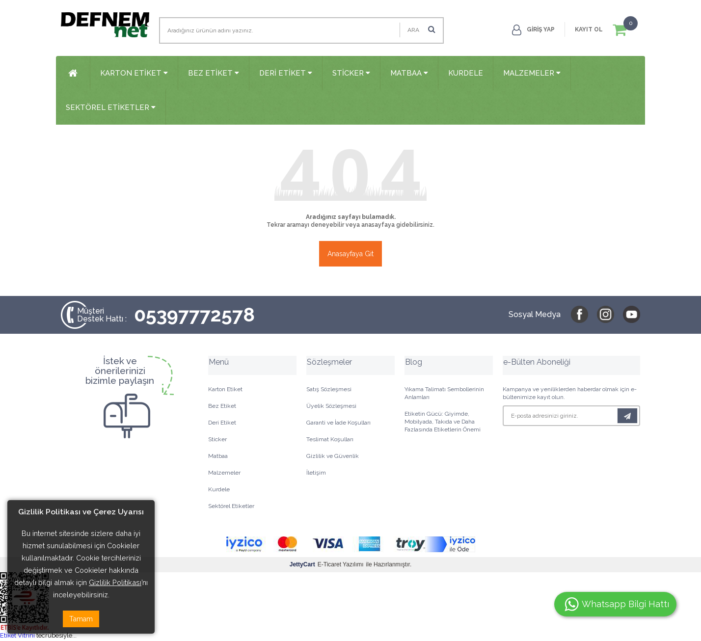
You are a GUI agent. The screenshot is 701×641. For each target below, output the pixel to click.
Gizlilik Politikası (115, 582)
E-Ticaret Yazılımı (327, 565)
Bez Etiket (213, 73)
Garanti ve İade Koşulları (338, 423)
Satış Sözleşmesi (328, 390)
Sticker (351, 73)
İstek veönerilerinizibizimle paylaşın (119, 371)
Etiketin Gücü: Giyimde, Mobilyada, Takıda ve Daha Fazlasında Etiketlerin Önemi (442, 422)
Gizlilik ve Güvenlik (332, 457)
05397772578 (166, 315)
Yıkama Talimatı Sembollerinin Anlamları (444, 394)
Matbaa (409, 73)
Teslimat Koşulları (329, 440)
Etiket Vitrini (17, 636)
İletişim (316, 473)
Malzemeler (532, 73)
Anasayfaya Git (350, 255)
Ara (421, 29)
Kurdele (465, 73)
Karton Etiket (134, 73)
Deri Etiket (285, 73)
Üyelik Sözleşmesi (331, 406)
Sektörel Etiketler (111, 108)
